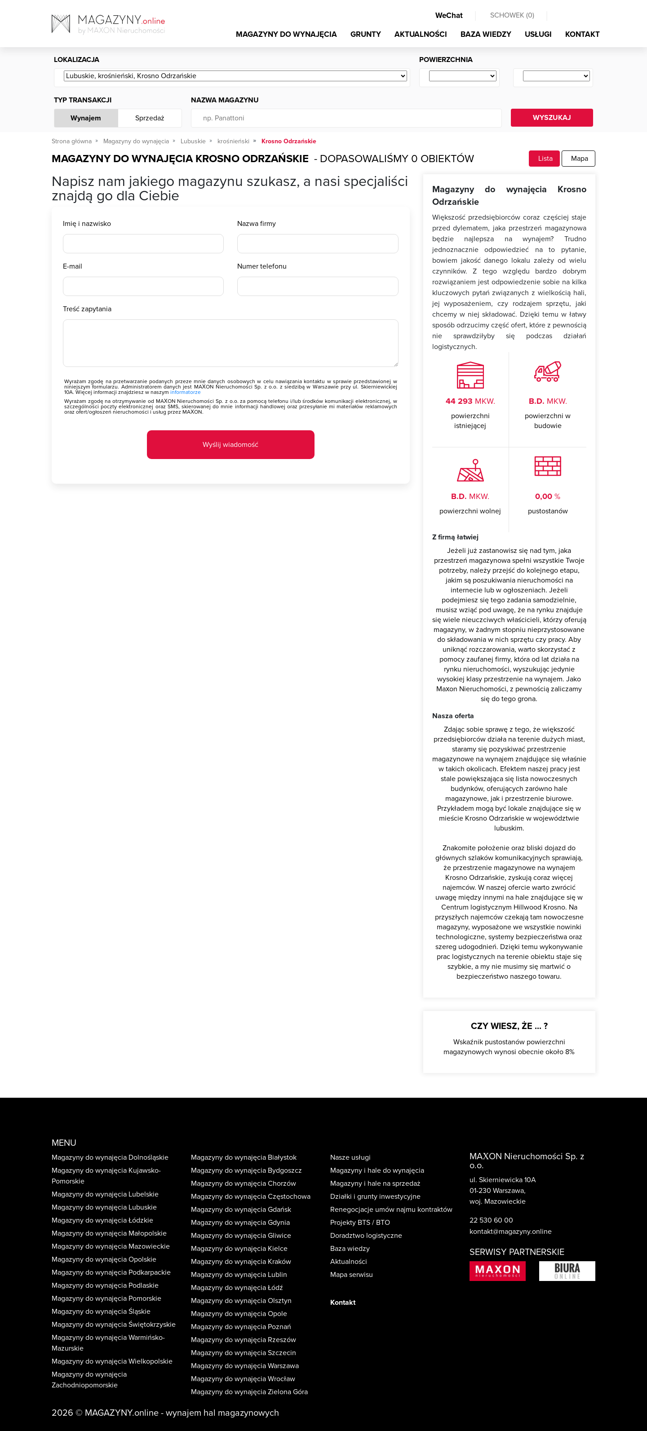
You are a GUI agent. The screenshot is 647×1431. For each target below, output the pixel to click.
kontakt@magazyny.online (511, 1231)
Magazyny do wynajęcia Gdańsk (241, 1209)
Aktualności (348, 1261)
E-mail (72, 266)
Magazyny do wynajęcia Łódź (237, 1287)
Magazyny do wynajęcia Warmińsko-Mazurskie (108, 1343)
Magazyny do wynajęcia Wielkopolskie (112, 1361)
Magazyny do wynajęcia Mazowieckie (111, 1246)
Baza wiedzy (350, 1248)
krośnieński (233, 141)
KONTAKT (582, 34)
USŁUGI (538, 34)
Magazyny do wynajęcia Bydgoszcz (246, 1170)
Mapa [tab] (578, 158)
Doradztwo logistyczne (366, 1235)
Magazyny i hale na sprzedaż (375, 1183)
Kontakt (342, 1302)
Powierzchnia (446, 59)
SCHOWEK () (512, 15)
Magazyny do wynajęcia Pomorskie (106, 1298)
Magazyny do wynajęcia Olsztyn (241, 1300)
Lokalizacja (76, 59)
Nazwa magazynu (225, 100)
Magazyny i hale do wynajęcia (377, 1170)
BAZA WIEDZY (486, 34)
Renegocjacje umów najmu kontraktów (391, 1209)
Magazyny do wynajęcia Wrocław (243, 1378)
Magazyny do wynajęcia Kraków (241, 1261)
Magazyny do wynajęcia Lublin (239, 1274)
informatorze (185, 392)
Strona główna (72, 141)
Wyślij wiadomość (230, 444)
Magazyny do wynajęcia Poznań (241, 1326)
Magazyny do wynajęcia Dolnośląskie (110, 1157)
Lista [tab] (544, 158)
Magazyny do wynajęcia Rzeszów (243, 1339)
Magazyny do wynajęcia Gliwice (241, 1235)
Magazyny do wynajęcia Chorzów (243, 1183)
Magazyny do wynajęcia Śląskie (101, 1311)
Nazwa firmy (256, 223)
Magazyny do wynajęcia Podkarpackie (111, 1272)
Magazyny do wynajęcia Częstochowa (250, 1196)
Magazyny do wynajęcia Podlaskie (105, 1285)
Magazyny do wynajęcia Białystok (244, 1157)
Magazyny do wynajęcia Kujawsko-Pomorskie (106, 1176)
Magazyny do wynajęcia (136, 141)
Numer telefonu (262, 266)
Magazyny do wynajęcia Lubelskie (105, 1194)
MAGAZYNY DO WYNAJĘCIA (286, 34)
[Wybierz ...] (235, 76)
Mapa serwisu (351, 1274)
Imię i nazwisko (87, 223)
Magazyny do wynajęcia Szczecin (243, 1352)
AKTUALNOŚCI (420, 34)
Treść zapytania (87, 309)
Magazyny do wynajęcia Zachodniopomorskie (89, 1380)
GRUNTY (365, 34)
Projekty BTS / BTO (360, 1222)
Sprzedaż (149, 118)
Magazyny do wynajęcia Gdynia (240, 1222)
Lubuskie (193, 141)
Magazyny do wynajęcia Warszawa (245, 1365)
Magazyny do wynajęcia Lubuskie (104, 1207)
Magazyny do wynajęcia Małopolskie (109, 1233)
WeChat (449, 15)
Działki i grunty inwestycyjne (375, 1196)
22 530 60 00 (491, 1220)
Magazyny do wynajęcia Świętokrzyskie (114, 1324)
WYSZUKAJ (552, 117)
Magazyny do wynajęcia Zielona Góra (249, 1391)
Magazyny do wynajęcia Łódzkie (102, 1220)
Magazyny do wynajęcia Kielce (239, 1248)
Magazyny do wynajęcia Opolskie (104, 1259)
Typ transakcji (82, 100)
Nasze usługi (350, 1157)
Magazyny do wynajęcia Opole (239, 1313)
